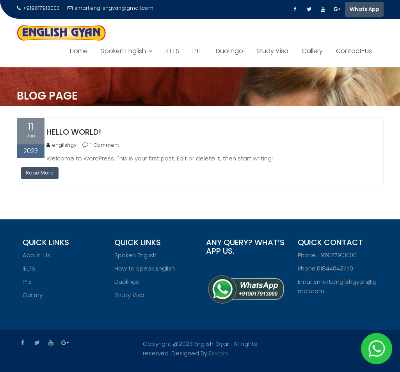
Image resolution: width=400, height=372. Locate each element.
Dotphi (218, 352)
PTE (197, 50)
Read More (40, 172)
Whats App (364, 9)
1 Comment (104, 145)
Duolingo (229, 50)
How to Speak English (144, 270)
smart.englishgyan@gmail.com (110, 8)
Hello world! (73, 131)
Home (79, 50)
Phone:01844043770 (325, 270)
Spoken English (123, 50)
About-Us (36, 257)
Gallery (312, 50)
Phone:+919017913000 (327, 257)
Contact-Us (354, 50)
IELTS (172, 50)
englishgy (61, 145)
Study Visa (272, 50)
